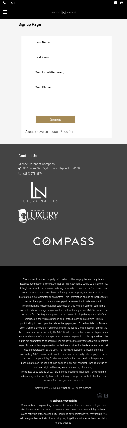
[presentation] (65, 107)
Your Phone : (43, 87)
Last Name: (42, 57)
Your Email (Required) (50, 72)
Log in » (68, 132)
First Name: (43, 42)
